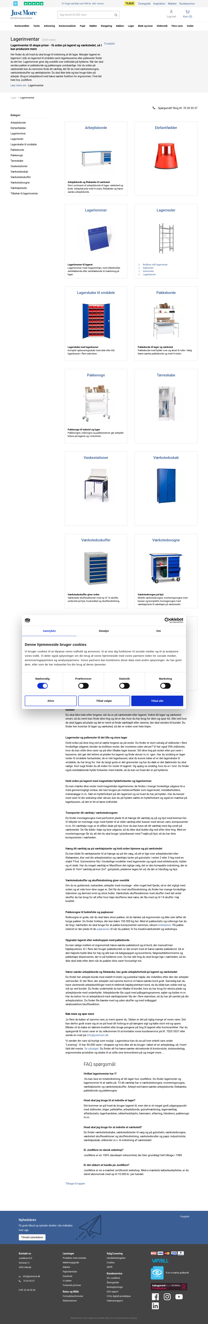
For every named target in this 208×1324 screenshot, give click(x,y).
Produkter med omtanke (74, 1258)
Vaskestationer (19, 166)
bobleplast (164, 925)
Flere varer (177, 26)
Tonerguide (144, 3)
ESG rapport (112, 1291)
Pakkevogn (17, 155)
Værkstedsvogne (20, 182)
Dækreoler (146, 268)
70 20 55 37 (29, 1281)
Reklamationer (70, 1300)
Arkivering (49, 26)
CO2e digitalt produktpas (119, 1296)
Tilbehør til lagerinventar (24, 193)
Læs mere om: (19, 85)
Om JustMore (113, 1278)
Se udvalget (91, 1048)
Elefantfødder (18, 128)
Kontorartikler (22, 26)
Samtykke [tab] (49, 630)
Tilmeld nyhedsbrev (32, 1237)
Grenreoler (146, 271)
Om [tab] (158, 630)
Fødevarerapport (115, 1300)
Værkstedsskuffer (21, 177)
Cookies (111, 1262)
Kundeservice (187, 3)
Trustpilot (109, 43)
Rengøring (106, 26)
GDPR (109, 1267)
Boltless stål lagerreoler (153, 264)
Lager (14, 97)
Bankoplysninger (115, 1287)
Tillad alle (157, 700)
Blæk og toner (145, 26)
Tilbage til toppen (75, 1183)
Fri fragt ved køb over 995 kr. (83, 3)
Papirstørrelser (70, 1271)
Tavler (36, 26)
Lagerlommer (18, 133)
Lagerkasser (147, 274)
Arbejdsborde (18, 122)
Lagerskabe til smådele (24, 144)
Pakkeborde (17, 149)
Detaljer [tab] (104, 630)
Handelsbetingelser (116, 1258)
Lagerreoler (17, 139)
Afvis (50, 700)
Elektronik (162, 26)
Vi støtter (67, 1280)
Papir (83, 26)
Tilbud (129, 3)
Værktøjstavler (19, 188)
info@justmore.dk (97, 1035)
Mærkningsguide (71, 1262)
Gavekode (67, 1276)
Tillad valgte (104, 700)
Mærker (172, 3)
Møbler (93, 26)
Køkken (120, 26)
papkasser (103, 929)
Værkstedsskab (19, 171)
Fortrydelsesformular (73, 1296)
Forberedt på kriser (72, 1285)
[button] (116, 15)
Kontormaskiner (67, 26)
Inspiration (159, 3)
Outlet (190, 26)
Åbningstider (113, 1282)
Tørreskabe (17, 160)
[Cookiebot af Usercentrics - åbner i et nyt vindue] (167, 620)
